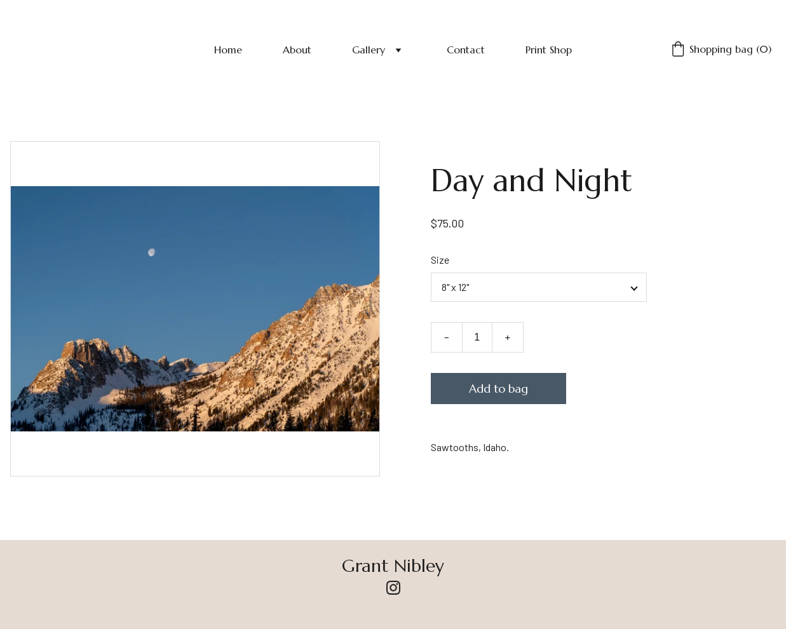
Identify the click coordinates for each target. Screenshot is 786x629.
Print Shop (548, 49)
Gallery (368, 49)
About (297, 49)
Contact (466, 49)
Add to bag (498, 388)
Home (228, 49)
